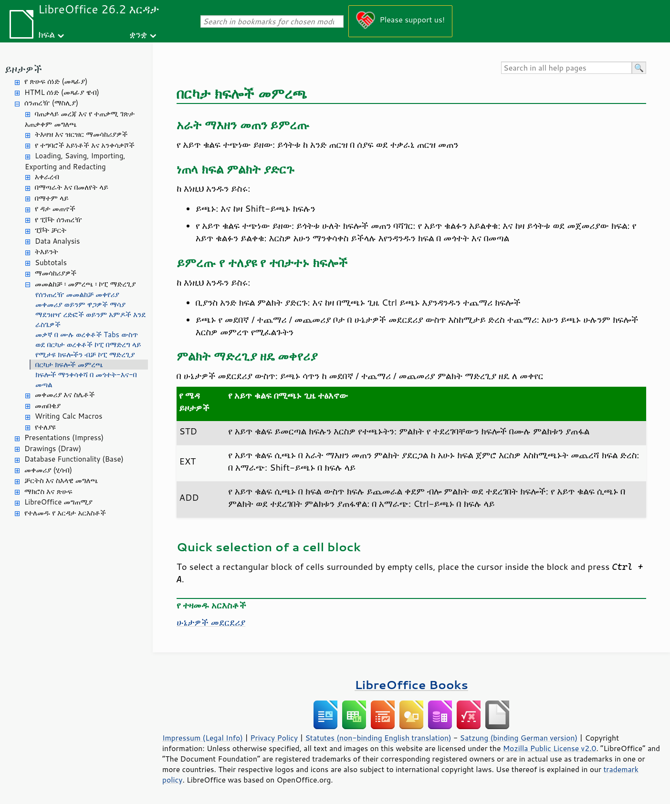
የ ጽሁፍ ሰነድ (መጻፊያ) (55, 81)
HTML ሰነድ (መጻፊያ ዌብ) (61, 92)
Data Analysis (57, 241)
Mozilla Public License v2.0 (550, 748)
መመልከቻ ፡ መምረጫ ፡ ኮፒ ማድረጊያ (85, 284)
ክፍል (46, 34)
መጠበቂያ (48, 406)
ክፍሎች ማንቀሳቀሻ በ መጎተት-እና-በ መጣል (86, 380)
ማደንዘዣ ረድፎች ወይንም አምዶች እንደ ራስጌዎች (90, 319)
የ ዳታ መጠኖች (55, 209)
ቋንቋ (138, 34)
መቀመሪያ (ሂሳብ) (48, 470)
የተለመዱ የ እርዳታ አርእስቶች (65, 513)
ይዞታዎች (23, 69)
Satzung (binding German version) (519, 737)
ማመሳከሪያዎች (55, 273)
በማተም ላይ (52, 198)
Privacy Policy (274, 737)
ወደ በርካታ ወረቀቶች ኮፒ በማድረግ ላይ (88, 345)
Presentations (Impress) (64, 438)
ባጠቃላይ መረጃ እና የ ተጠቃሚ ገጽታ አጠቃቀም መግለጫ (80, 119)
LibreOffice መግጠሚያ (58, 502)
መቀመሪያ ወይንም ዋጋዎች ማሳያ (80, 304)
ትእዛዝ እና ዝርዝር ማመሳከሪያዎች (81, 134)
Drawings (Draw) (52, 448)
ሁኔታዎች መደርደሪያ (211, 622)
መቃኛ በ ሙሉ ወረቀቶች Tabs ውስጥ (86, 335)
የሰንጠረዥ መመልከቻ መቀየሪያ (77, 294)
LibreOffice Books (411, 684)
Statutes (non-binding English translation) (378, 737)
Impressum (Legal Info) (202, 737)
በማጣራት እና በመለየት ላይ (71, 187)
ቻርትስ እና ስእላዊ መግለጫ (61, 480)
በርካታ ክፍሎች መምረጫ (69, 365)
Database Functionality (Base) (74, 459)
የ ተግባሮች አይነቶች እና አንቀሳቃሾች (85, 145)
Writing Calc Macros (69, 416)
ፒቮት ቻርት (50, 230)
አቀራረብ (47, 177)
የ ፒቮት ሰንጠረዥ (58, 220)
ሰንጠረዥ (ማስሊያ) (51, 103)
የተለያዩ (45, 427)
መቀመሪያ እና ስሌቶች (64, 395)
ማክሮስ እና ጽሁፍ (48, 491)
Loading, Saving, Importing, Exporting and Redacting (75, 161)
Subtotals (51, 263)
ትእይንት (46, 252)
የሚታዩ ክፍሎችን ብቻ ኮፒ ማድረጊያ (85, 355)
